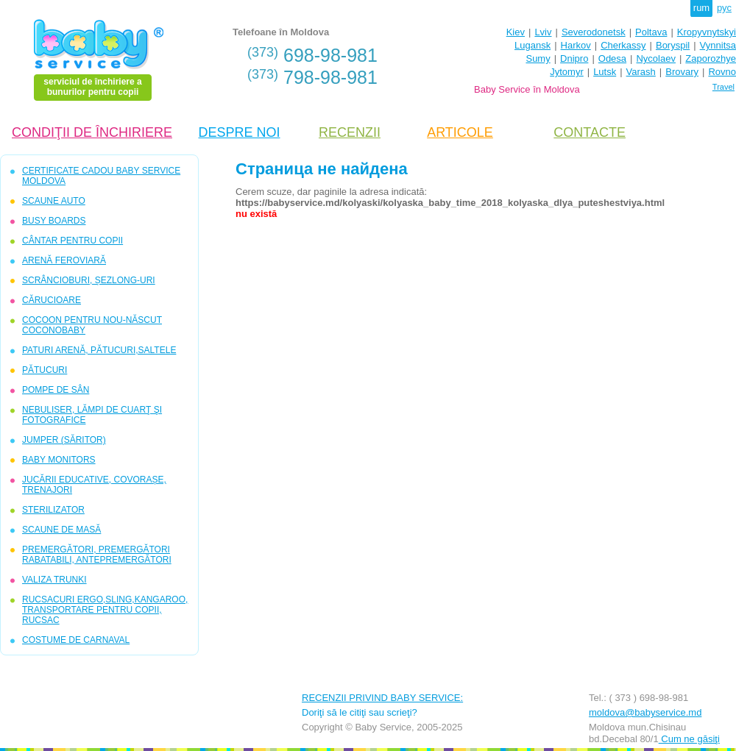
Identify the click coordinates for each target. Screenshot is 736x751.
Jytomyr (567, 71)
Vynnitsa (718, 45)
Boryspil (673, 45)
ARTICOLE (460, 132)
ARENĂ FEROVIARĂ (64, 260)
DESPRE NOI (239, 132)
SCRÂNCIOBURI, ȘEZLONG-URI (88, 280)
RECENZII (350, 132)
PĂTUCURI (44, 370)
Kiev (515, 32)
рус (724, 7)
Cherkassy (623, 45)
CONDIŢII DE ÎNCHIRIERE (92, 132)
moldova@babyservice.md (645, 712)
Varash (641, 71)
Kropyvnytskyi (706, 32)
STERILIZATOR (53, 510)
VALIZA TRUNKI (54, 579)
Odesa (612, 58)
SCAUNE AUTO (53, 201)
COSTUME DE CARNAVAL (76, 640)
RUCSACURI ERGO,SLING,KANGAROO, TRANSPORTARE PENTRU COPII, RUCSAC (105, 609)
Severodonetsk (594, 32)
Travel (723, 86)
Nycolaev (655, 58)
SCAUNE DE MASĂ (61, 529)
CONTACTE (589, 132)
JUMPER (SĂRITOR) (64, 440)
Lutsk (604, 71)
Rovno (722, 71)
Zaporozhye (710, 58)
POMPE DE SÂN (55, 390)
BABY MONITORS (59, 460)
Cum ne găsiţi (689, 738)
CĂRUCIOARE (51, 300)
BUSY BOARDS (53, 221)
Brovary (681, 71)
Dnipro (574, 58)
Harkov (576, 45)
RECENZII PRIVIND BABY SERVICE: (382, 697)
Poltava (651, 32)
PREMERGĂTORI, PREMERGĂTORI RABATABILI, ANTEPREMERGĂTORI (96, 554)
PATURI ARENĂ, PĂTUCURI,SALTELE (99, 350)
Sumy (538, 58)
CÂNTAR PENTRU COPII (72, 240)
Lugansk (532, 45)
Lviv (542, 32)
